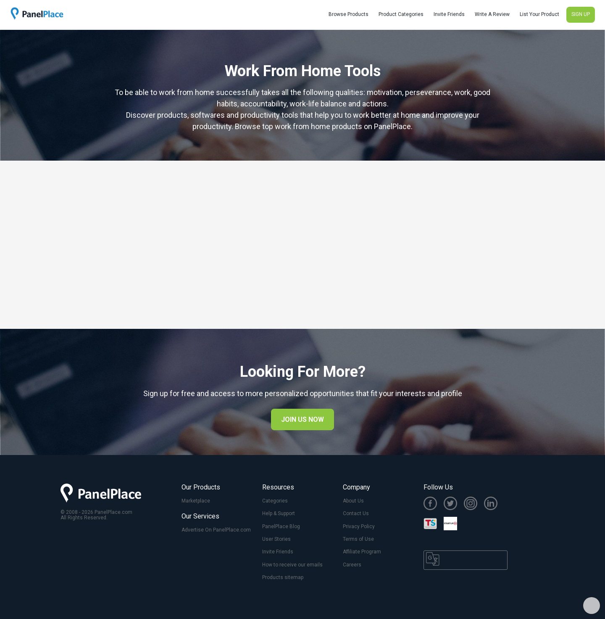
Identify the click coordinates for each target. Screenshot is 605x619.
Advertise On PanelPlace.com (216, 530)
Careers (352, 565)
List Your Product (539, 14)
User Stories (276, 539)
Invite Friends (449, 14)
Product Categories (401, 14)
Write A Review (492, 14)
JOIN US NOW (302, 419)
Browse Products (348, 14)
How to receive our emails (292, 565)
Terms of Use (358, 539)
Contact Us (356, 513)
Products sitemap (282, 577)
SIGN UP (580, 14)
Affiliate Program (362, 552)
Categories (275, 501)
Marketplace (196, 501)
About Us (353, 501)
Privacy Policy (359, 526)
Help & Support (278, 513)
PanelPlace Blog (281, 526)
